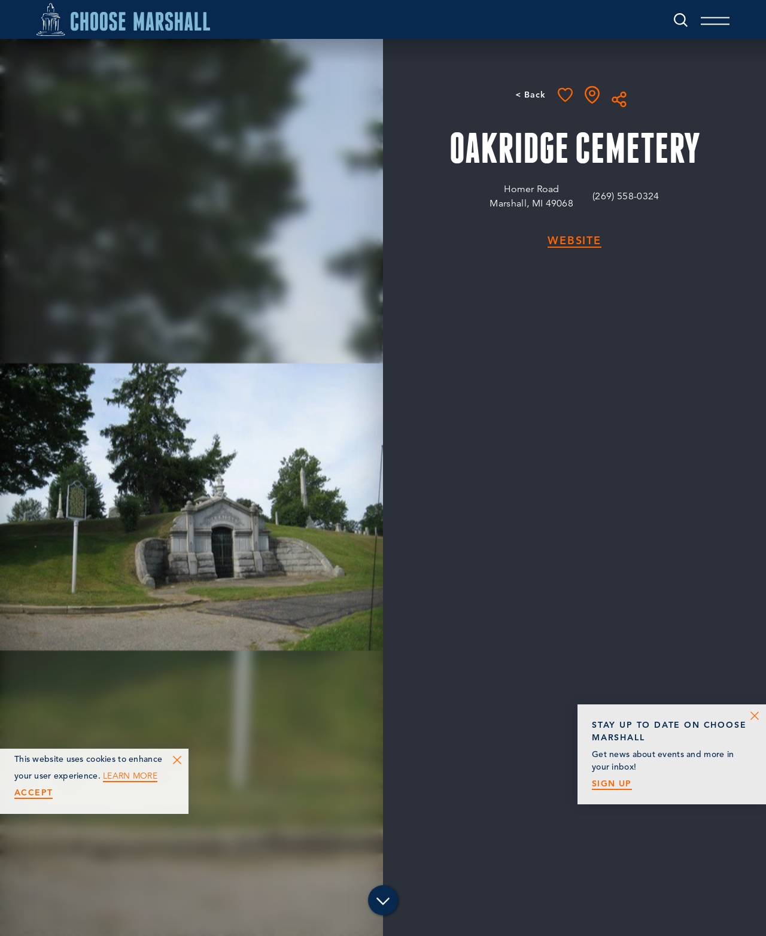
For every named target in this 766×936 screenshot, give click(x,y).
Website (574, 241)
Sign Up (612, 784)
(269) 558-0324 (625, 196)
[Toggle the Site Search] (681, 19)
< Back (530, 94)
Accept (33, 793)
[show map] (592, 94)
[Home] (123, 19)
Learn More (130, 776)
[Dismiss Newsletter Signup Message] (754, 715)
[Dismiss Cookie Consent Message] (177, 760)
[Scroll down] (383, 900)
